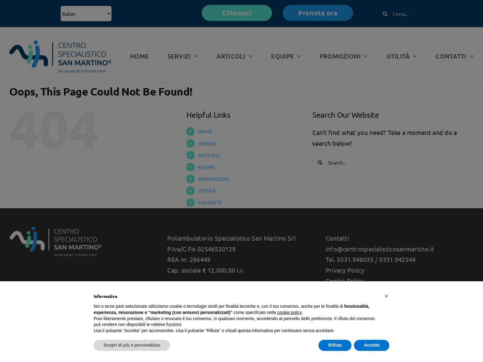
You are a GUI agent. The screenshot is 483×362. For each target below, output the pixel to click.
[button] (386, 296)
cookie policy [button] (289, 312)
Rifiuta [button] (335, 345)
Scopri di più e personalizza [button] (132, 345)
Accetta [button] (372, 345)
